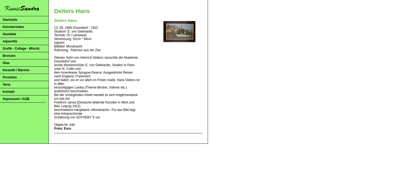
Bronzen (9, 56)
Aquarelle (10, 41)
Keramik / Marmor (16, 70)
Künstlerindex (13, 27)
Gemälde (9, 34)
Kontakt (9, 92)
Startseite (10, 20)
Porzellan (10, 77)
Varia (6, 84)
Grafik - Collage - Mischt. (21, 48)
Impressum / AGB (16, 99)
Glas (6, 63)
